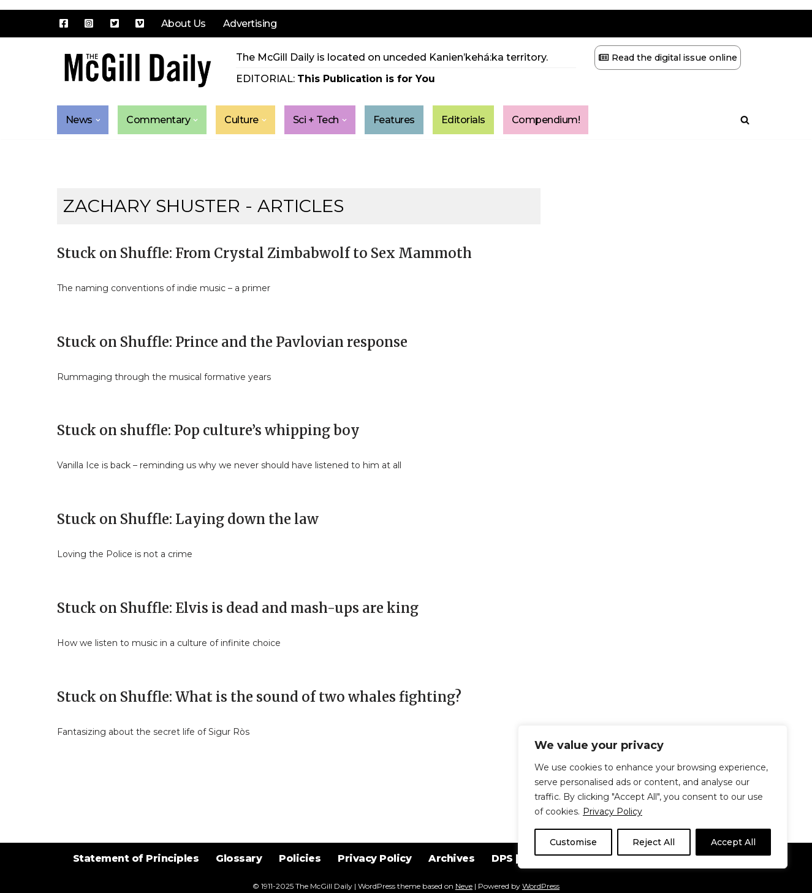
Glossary (238, 862)
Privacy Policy (612, 811)
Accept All (733, 842)
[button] (98, 120)
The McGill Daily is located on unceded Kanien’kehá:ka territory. (392, 57)
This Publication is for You (366, 79)
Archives (451, 862)
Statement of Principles (134, 862)
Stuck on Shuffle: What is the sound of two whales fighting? (259, 696)
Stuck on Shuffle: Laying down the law (188, 519)
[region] (652, 796)
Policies (299, 862)
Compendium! (546, 120)
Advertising (250, 23)
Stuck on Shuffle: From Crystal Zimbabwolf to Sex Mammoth (264, 253)
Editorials (463, 120)
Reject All (653, 842)
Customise (573, 842)
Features (394, 120)
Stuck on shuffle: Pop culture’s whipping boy (208, 430)
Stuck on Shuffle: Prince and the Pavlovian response (232, 342)
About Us (183, 23)
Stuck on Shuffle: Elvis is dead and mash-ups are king (238, 608)
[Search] (744, 119)
